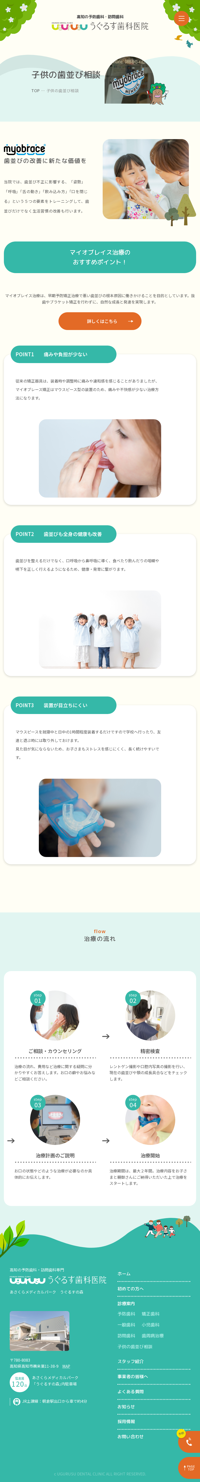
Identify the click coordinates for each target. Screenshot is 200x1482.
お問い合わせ (130, 1437)
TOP (35, 90)
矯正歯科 (150, 1314)
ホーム (124, 1274)
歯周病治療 (153, 1336)
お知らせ (126, 1407)
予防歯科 (126, 1314)
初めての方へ (130, 1289)
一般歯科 (126, 1325)
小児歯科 (150, 1325)
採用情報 (126, 1422)
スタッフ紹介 (130, 1361)
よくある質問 (130, 1392)
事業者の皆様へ (132, 1377)
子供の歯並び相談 (134, 1347)
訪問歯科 (126, 1336)
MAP (66, 1366)
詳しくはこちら (102, 321)
